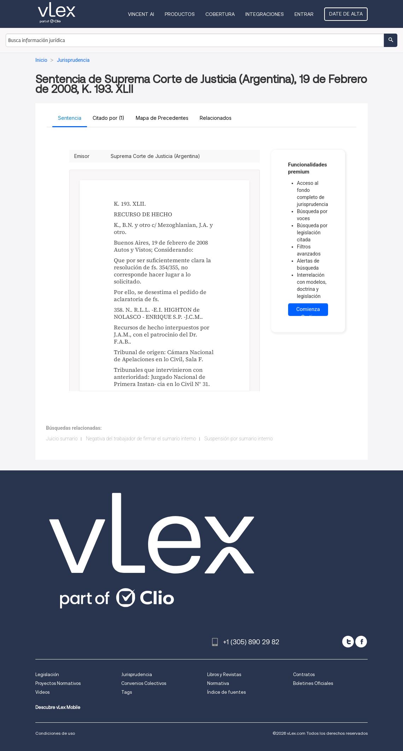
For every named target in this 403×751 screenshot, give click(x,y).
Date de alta (346, 14)
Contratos (304, 674)
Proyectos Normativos (58, 683)
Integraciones (264, 14)
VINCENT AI (141, 14)
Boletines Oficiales (313, 683)
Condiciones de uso (55, 733)
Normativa (218, 683)
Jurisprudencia (136, 674)
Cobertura (220, 14)
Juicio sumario (62, 438)
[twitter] (348, 641)
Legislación (47, 674)
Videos (42, 692)
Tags (126, 692)
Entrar (304, 14)
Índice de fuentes (226, 692)
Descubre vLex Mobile (57, 707)
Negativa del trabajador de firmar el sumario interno (141, 438)
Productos (180, 14)
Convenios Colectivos (143, 683)
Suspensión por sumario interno (238, 438)
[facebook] (361, 641)
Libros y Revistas (224, 674)
